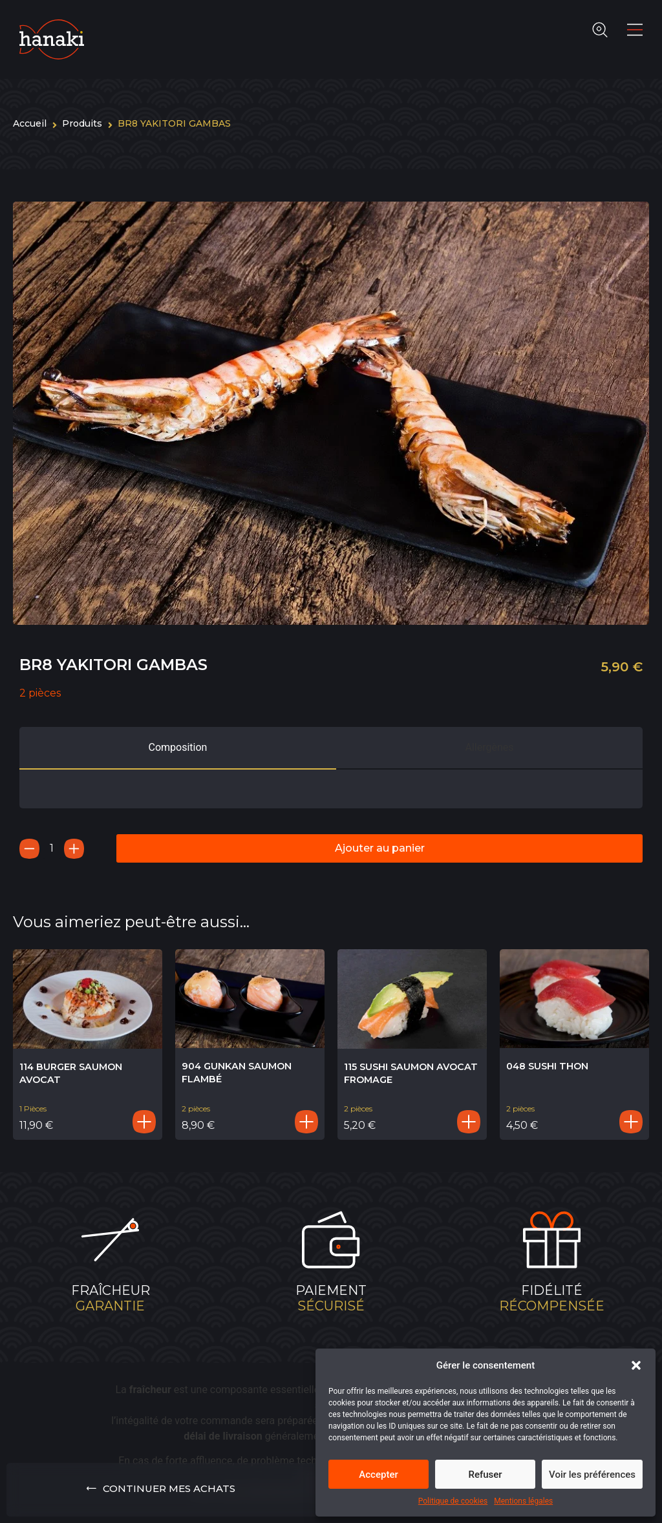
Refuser (485, 1474)
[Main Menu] (635, 30)
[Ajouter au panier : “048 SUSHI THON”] (631, 1121)
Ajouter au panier (380, 848)
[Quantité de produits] (52, 849)
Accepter (378, 1474)
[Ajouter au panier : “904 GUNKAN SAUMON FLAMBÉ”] (306, 1121)
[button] (636, 1365)
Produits (82, 123)
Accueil (30, 123)
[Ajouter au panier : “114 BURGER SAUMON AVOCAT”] (144, 1121)
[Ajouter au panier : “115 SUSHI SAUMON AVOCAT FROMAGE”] (468, 1121)
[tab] (177, 748)
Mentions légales (523, 1501)
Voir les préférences (592, 1474)
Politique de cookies (452, 1501)
